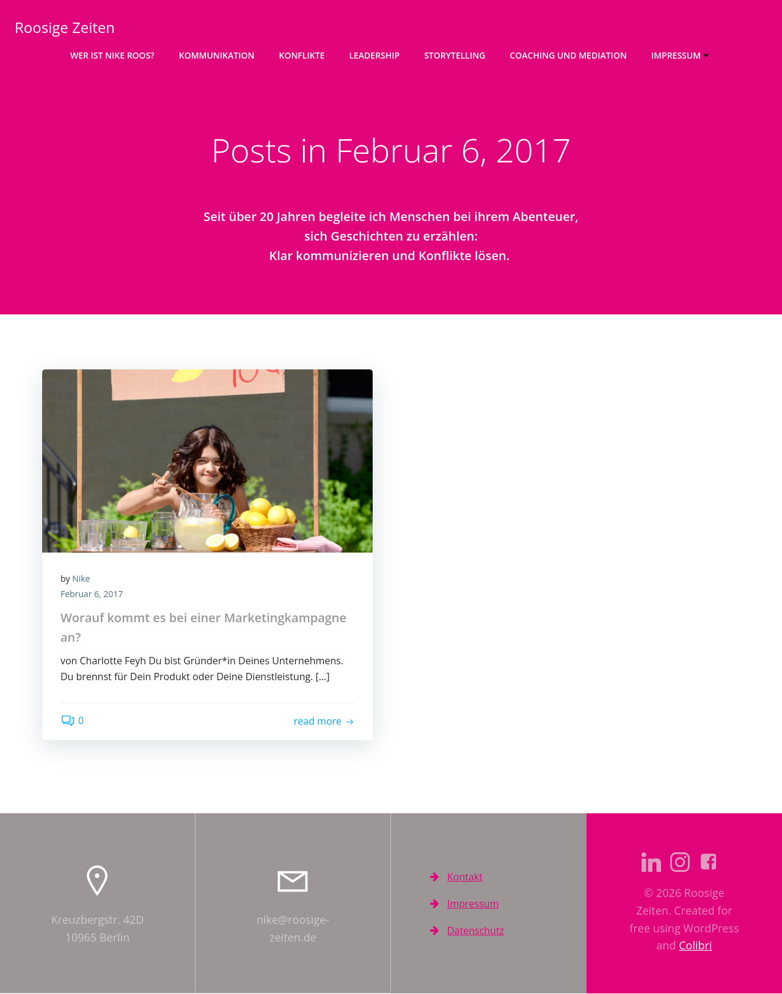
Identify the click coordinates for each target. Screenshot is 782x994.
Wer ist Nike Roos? (112, 55)
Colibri (695, 945)
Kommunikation (217, 55)
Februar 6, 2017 (91, 594)
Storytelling (454, 55)
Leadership (374, 55)
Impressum (681, 55)
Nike (81, 578)
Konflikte (301, 55)
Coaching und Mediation (568, 55)
